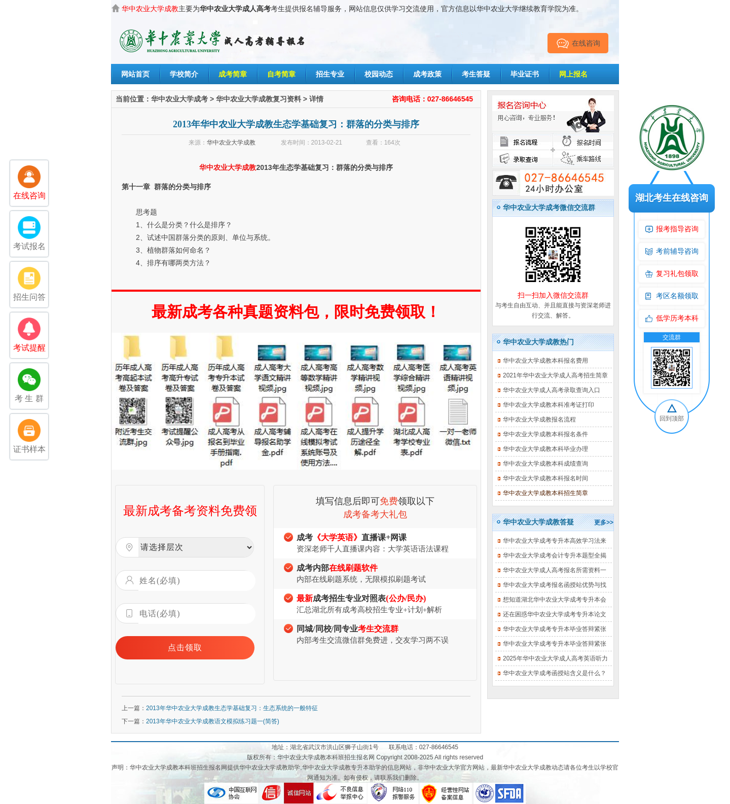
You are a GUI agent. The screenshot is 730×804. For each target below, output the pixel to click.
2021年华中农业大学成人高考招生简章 (555, 375)
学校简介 (184, 74)
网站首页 (135, 74)
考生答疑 (476, 74)
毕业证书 (524, 74)
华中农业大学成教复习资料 (258, 99)
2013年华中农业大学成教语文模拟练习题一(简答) (212, 721)
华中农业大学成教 (231, 142)
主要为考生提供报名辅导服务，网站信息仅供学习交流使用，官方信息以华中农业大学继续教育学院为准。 (352, 9)
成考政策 (427, 74)
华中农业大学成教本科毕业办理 (545, 448)
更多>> (603, 522)
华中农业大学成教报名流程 (539, 419)
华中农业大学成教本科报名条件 (545, 434)
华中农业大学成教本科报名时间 (545, 478)
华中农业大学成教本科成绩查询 (545, 463)
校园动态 (378, 74)
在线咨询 (578, 43)
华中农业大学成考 (179, 99)
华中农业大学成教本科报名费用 (545, 360)
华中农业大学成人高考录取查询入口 (551, 390)
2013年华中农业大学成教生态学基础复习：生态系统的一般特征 (232, 708)
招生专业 (330, 74)
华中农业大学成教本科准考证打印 (548, 404)
